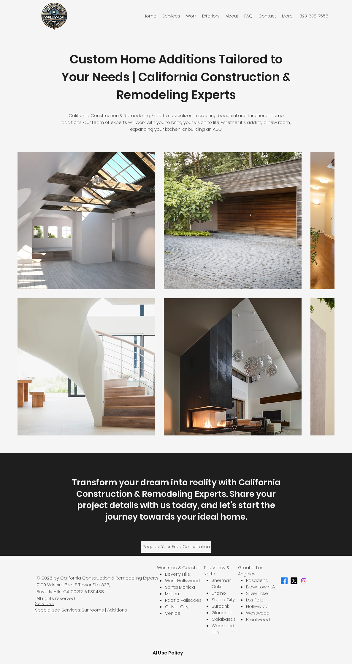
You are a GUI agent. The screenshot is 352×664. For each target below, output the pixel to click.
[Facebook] (284, 580)
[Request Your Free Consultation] (176, 547)
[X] (294, 580)
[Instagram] (303, 580)
